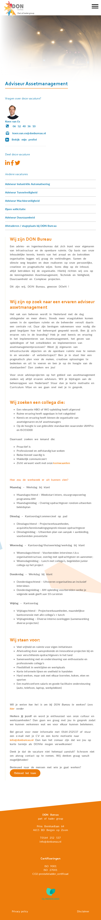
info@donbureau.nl (22, 739)
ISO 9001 (50, 866)
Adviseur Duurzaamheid (20, 217)
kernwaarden (61, 463)
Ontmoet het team (25, 773)
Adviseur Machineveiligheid (22, 200)
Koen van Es (12, 121)
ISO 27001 (50, 869)
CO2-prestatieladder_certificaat (50, 873)
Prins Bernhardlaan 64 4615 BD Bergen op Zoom (50, 828)
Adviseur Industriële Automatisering (27, 184)
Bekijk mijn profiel (21, 139)
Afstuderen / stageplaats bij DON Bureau (31, 225)
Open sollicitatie (15, 209)
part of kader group (50, 818)
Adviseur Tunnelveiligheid (21, 192)
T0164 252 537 (50, 837)
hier (12, 708)
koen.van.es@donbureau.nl (25, 133)
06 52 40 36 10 (20, 126)
